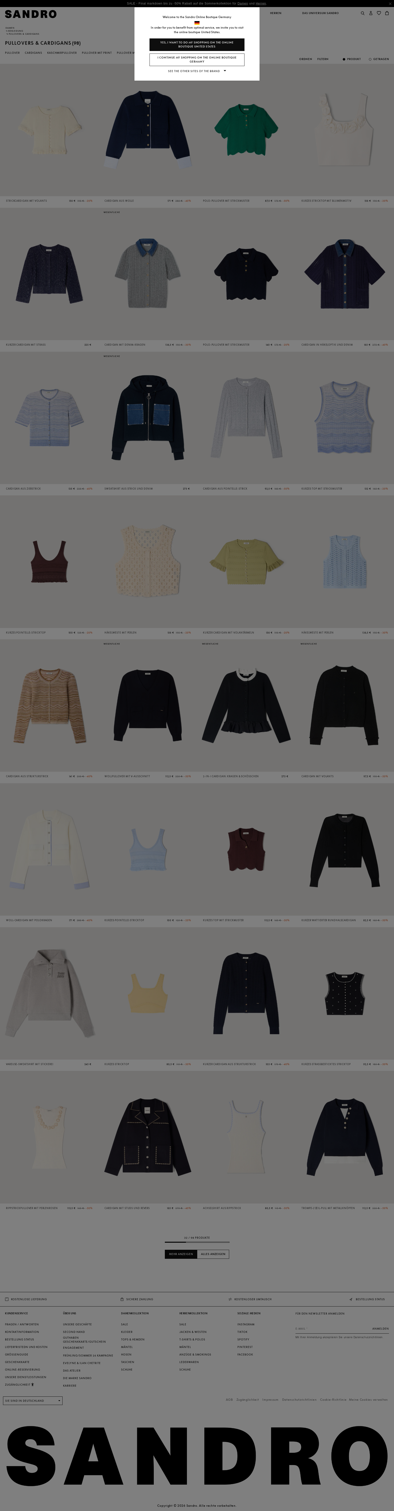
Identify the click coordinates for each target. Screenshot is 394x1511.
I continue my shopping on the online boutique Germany (197, 59)
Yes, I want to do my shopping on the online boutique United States (197, 44)
